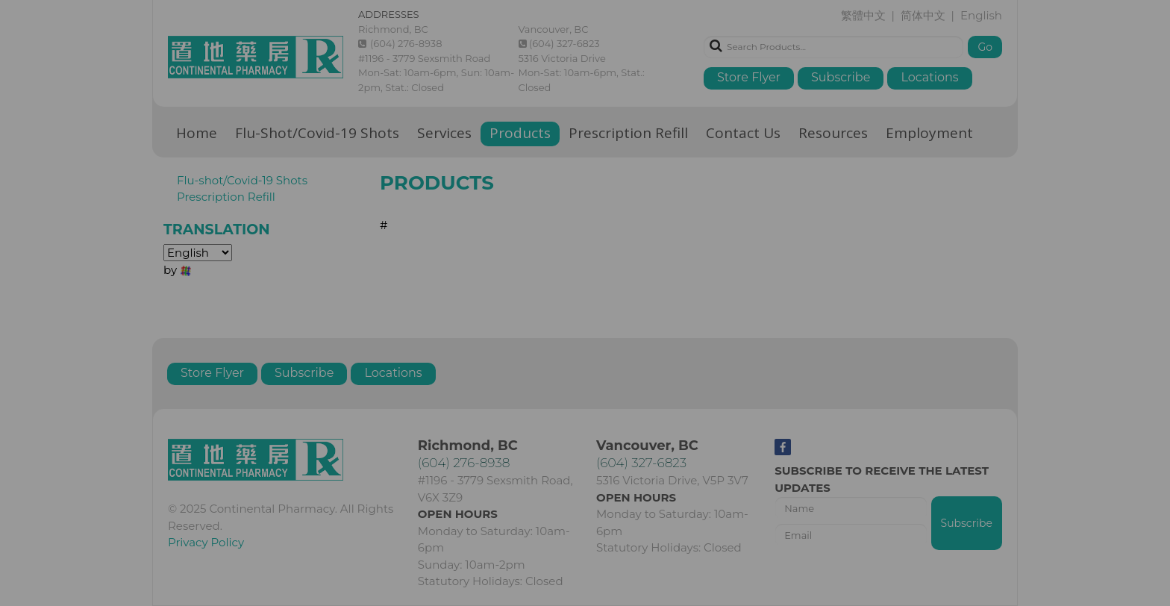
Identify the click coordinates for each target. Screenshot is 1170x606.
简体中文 (588, 322)
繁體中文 (531, 322)
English (641, 322)
